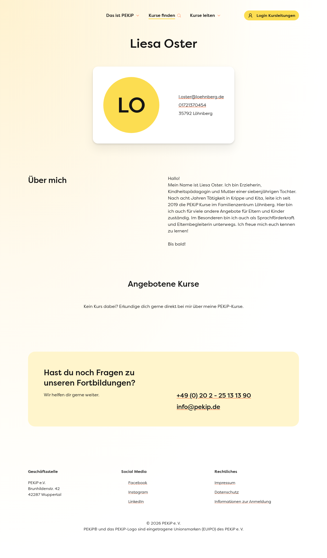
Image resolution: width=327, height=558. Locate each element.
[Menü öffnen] (37, 29)
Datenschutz (21, 293)
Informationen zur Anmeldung (37, 302)
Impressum (20, 285)
